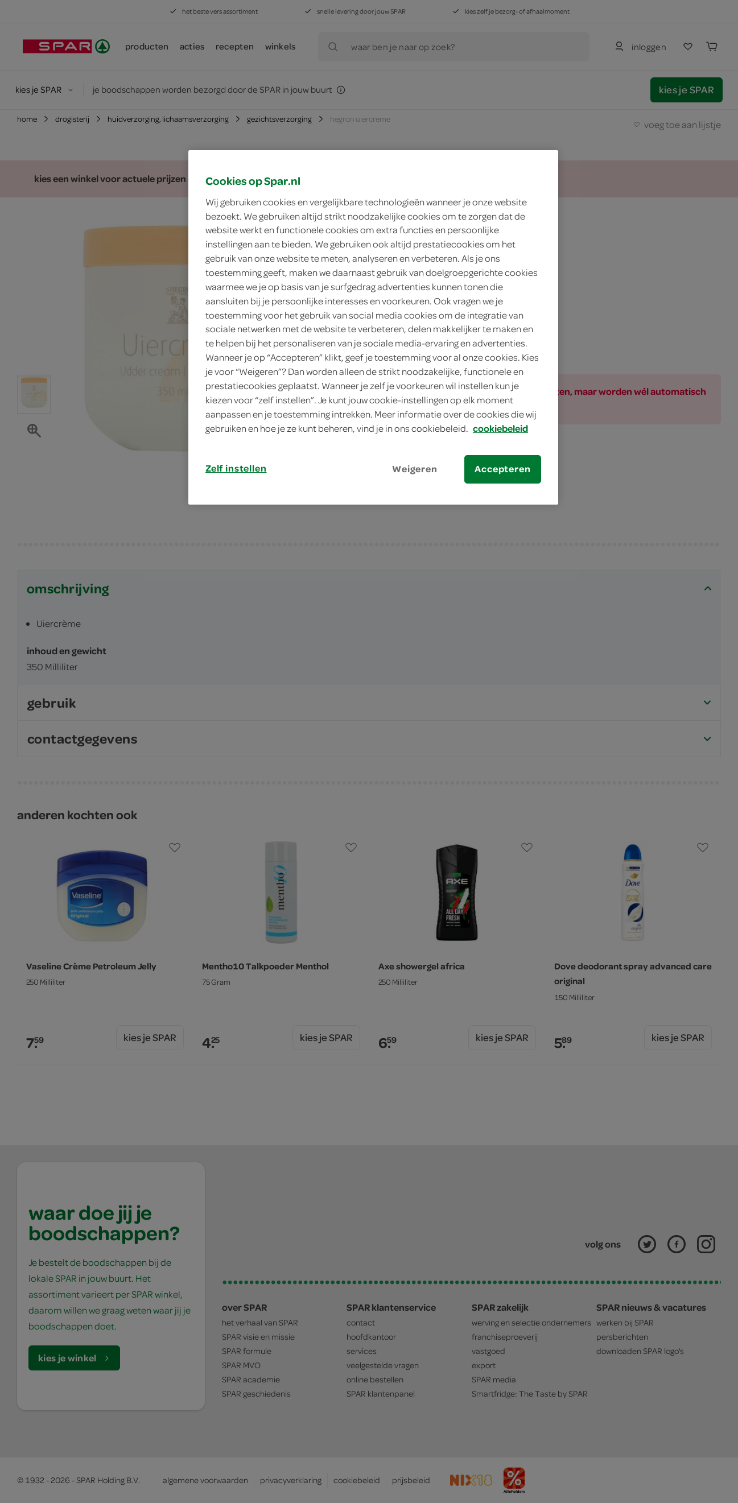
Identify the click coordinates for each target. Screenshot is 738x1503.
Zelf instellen (236, 468)
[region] (373, 327)
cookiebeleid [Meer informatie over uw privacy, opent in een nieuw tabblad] (500, 428)
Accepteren (502, 469)
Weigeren (415, 469)
